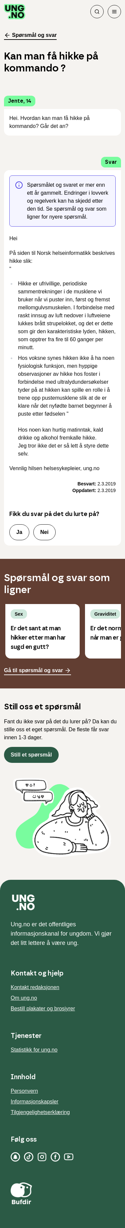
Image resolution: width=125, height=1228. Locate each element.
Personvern (24, 1091)
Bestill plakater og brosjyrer (43, 1008)
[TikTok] (28, 1157)
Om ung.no (24, 998)
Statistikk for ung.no (34, 1050)
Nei (44, 532)
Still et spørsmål (31, 755)
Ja (19, 532)
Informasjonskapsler (34, 1101)
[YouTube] (68, 1157)
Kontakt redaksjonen (35, 987)
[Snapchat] (15, 1157)
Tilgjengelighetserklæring (40, 1112)
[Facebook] (55, 1157)
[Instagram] (42, 1157)
